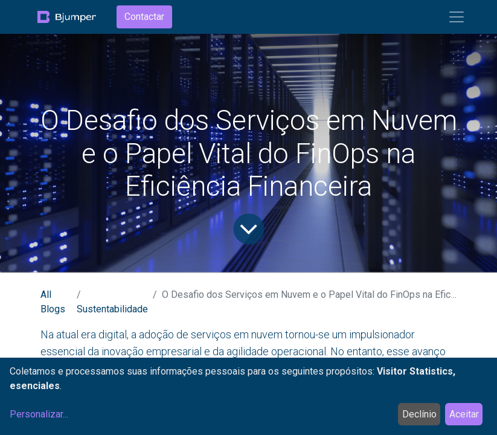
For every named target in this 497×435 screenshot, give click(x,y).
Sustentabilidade (112, 309)
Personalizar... (39, 414)
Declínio (419, 414)
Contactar (144, 16)
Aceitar (464, 414)
